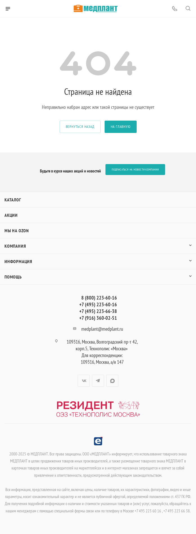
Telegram (98, 381)
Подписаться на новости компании (135, 169)
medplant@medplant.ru (102, 329)
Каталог (12, 199)
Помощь (13, 277)
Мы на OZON (16, 230)
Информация (18, 261)
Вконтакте (84, 381)
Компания (15, 246)
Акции (11, 215)
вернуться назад (80, 126)
